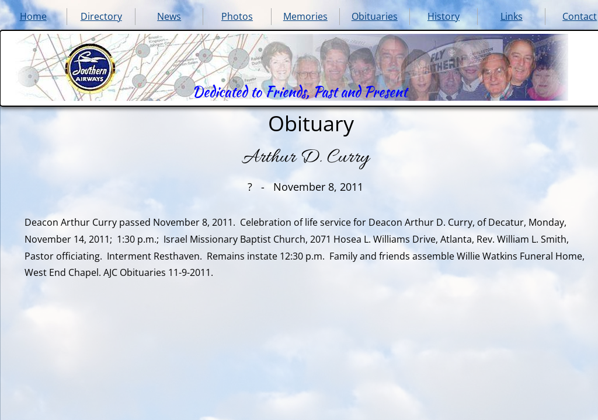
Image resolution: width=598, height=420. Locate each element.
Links (511, 16)
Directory (101, 16)
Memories (305, 16)
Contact (579, 16)
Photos (237, 16)
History (443, 16)
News (169, 16)
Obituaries (375, 16)
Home (33, 16)
